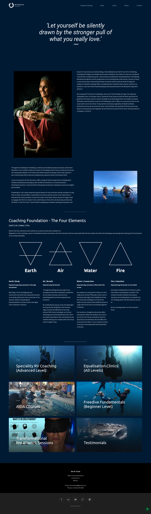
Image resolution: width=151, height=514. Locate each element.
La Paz (114, 5)
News (102, 5)
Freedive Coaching (86, 5)
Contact (139, 5)
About (127, 5)
